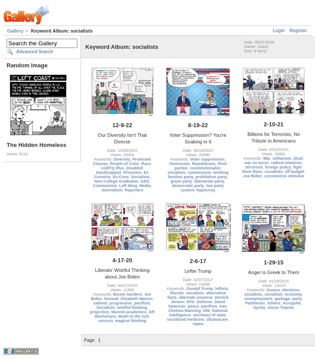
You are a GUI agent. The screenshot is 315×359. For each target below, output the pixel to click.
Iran (223, 306)
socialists (177, 172)
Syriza (259, 307)
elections (290, 290)
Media (145, 185)
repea (198, 324)
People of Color (124, 163)
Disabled (134, 168)
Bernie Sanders (127, 294)
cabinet (100, 303)
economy (293, 294)
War (267, 158)
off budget (294, 171)
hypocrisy (206, 190)
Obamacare (217, 319)
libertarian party (209, 181)
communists (199, 172)
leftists (221, 288)
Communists (105, 185)
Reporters (134, 190)
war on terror (256, 163)
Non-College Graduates (116, 181)
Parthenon (255, 303)
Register (298, 30)
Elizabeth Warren (137, 299)
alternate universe (195, 297)
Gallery (15, 30)
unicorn (105, 321)
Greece (273, 290)
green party (181, 181)
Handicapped (108, 172)
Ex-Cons (121, 177)
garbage (282, 299)
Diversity (122, 159)
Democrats (179, 163)
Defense (204, 302)
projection (99, 312)
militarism (282, 158)
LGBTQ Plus (112, 168)
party (297, 299)
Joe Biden (252, 176)
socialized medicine (185, 319)
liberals (177, 293)
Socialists (140, 177)
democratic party (188, 185)
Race (146, 163)
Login (279, 30)
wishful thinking (132, 307)
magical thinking (131, 321)
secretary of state (209, 315)
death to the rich (133, 316)
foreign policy (278, 167)
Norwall (111, 299)
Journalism (111, 190)
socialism (273, 294)
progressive (121, 303)
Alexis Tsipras (280, 307)
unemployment (258, 299)
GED (145, 181)
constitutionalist (205, 168)
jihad (298, 158)
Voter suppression (207, 159)
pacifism (209, 306)
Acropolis (292, 303)
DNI (206, 310)
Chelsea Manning (184, 310)
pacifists (142, 303)
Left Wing (128, 185)
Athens (274, 303)
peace (193, 306)
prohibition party (211, 177)
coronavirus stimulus (284, 176)
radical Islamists (286, 163)
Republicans (204, 163)
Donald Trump (200, 288)
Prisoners (132, 172)
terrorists (254, 167)
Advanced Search (34, 51)
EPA (190, 302)
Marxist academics (129, 312)
